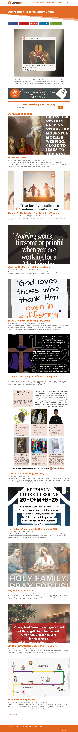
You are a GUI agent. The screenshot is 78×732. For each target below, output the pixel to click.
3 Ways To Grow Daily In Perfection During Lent (32, 376)
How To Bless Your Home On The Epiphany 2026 (32, 529)
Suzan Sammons (15, 379)
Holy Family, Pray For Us (20, 590)
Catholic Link (13, 593)
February (29, 476)
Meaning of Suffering (35, 269)
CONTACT (59, 3)
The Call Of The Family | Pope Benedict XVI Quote (34, 213)
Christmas (31, 648)
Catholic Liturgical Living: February (26, 473)
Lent (30, 379)
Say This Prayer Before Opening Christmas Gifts (32, 645)
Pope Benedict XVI (15, 216)
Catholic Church (37, 702)
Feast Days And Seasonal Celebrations (39, 593)
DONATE (67, 3)
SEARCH (35, 3)
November (46, 702)
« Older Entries (12, 714)
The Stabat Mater (17, 157)
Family (33, 216)
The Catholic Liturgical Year (22, 699)
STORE (42, 3)
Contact (10, 726)
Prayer (45, 160)
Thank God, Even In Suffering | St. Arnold (29, 320)
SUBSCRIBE (50, 3)
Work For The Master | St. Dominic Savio (29, 266)
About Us (18, 726)
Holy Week (39, 160)
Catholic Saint (14, 269)
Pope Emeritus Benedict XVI (44, 216)
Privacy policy (28, 726)
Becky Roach (13, 476)
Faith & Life (29, 531)
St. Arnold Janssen (15, 323)
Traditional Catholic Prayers (18, 160)
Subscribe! (38, 726)
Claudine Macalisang (16, 702)
